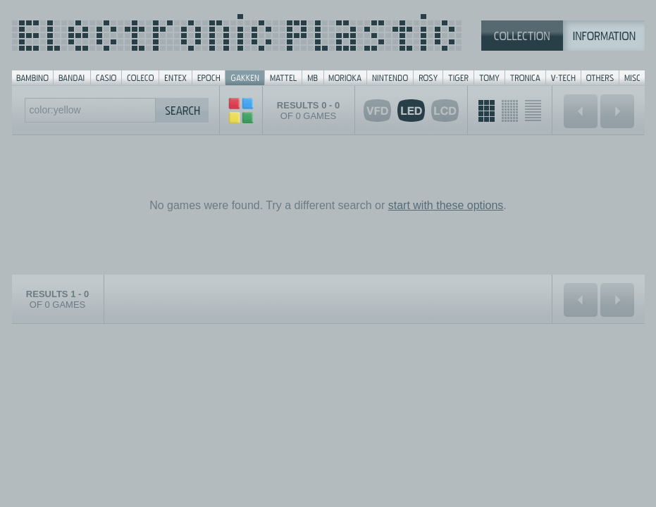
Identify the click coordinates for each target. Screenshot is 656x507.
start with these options (446, 205)
